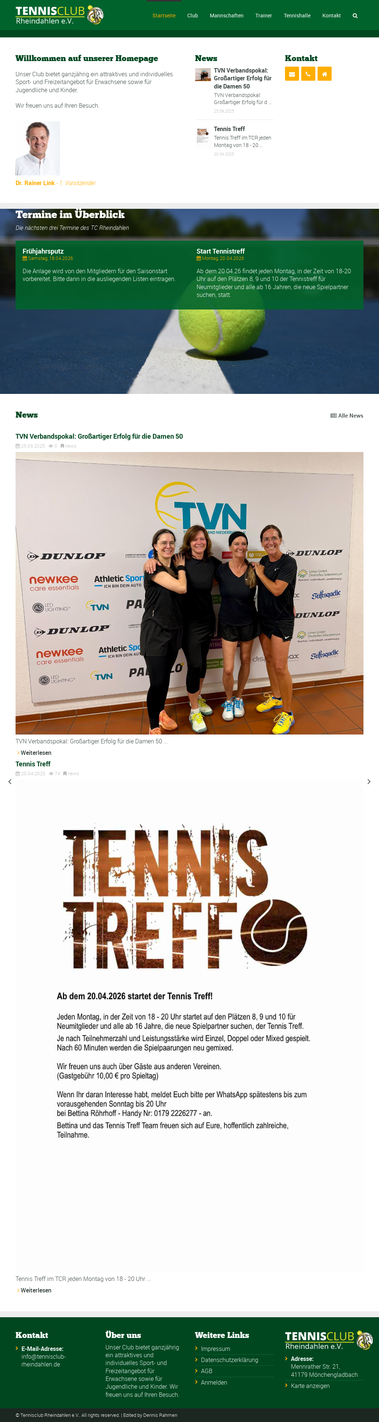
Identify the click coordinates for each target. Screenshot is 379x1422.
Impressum (215, 1349)
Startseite (163, 15)
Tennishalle (297, 15)
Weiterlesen (36, 753)
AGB (206, 1371)
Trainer (263, 15)
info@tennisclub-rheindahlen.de (43, 1360)
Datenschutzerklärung (229, 1360)
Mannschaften (227, 15)
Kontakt (331, 15)
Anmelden (214, 1382)
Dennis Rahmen (160, 1415)
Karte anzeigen (310, 1386)
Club (192, 15)
